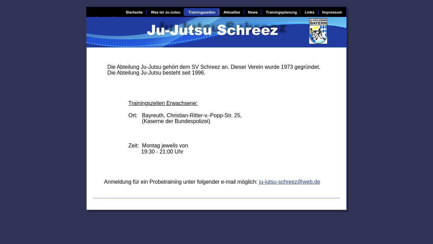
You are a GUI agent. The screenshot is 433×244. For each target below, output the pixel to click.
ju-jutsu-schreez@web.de (289, 182)
